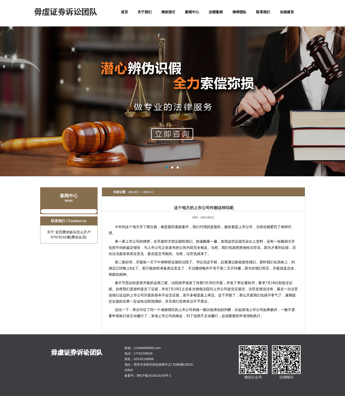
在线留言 (287, 12)
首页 (124, 12)
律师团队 (239, 12)
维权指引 (168, 12)
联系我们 (263, 12)
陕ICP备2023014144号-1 (154, 375)
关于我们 (145, 12)
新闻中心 (192, 12)
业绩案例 (216, 12)
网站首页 (133, 192)
